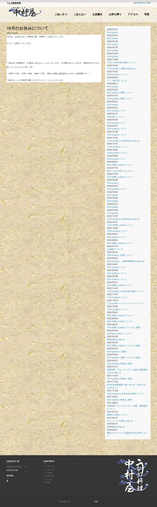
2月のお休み (112, 50)
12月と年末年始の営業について (121, 62)
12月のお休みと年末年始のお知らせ (123, 141)
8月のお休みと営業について (119, 92)
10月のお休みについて (117, 74)
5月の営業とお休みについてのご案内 (123, 345)
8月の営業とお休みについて (119, 165)
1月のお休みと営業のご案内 (119, 378)
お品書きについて (115, 249)
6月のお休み (112, 104)
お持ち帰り (115, 14)
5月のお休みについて (116, 110)
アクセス (133, 14)
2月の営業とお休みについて (119, 285)
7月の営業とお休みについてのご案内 (123, 327)
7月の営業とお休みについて (119, 177)
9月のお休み (112, 86)
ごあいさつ (61, 14)
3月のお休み (112, 44)
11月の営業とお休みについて (120, 225)
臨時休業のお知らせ (116, 339)
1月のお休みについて (116, 135)
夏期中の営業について (117, 415)
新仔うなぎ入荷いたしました (120, 171)
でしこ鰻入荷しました (117, 80)
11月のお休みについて (117, 147)
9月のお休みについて (116, 159)
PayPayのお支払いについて (119, 333)
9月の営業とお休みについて (119, 315)
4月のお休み (112, 38)
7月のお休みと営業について (119, 98)
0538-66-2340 (143, 3)
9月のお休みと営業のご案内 (119, 400)
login (96, 501)
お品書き (97, 14)
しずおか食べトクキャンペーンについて (125, 303)
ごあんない (80, 14)
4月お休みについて (115, 117)
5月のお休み (112, 32)
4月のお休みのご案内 (116, 351)
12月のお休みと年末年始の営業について (125, 291)
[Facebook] (7, 481)
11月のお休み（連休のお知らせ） (122, 68)
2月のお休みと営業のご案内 (119, 363)
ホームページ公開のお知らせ (120, 421)
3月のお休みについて (116, 123)
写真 (146, 14)
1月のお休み (112, 56)
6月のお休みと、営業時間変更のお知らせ (125, 261)
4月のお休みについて (116, 273)
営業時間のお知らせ (116, 427)
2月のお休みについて (116, 129)
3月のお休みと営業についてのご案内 (123, 357)
